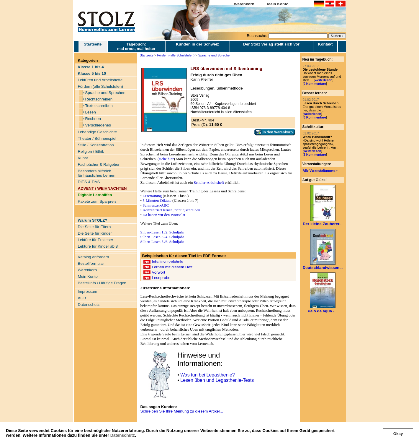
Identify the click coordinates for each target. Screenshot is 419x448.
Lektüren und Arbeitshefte (100, 80)
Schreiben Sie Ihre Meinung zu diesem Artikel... (181, 411)
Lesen (90, 112)
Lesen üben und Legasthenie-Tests (217, 380)
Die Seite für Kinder (95, 233)
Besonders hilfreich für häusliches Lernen (96, 173)
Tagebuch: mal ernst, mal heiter (136, 46)
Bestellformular (91, 263)
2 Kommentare (315, 154)
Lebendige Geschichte (97, 132)
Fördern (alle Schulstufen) (100, 86)
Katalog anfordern (93, 257)
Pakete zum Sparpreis (97, 201)
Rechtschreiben (99, 99)
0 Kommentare (315, 83)
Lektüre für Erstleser (95, 240)
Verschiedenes (98, 125)
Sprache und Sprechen (105, 92)
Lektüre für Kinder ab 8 (98, 246)
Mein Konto (278, 4)
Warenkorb (244, 4)
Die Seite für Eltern (94, 227)
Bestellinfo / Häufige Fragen (102, 283)
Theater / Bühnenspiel (97, 138)
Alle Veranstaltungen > (320, 170)
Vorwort (158, 272)
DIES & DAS (89, 182)
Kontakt (325, 44)
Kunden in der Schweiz (197, 44)
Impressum (87, 291)
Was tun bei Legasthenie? (207, 374)
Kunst (83, 158)
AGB (82, 298)
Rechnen (93, 118)
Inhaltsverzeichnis (167, 261)
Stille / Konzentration (96, 145)
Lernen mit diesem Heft (172, 267)
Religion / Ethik (91, 151)
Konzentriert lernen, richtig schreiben (171, 210)
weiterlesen (323, 80)
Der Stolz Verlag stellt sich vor (271, 44)
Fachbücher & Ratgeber (99, 164)
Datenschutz (122, 435)
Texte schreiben (99, 105)
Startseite (93, 46)
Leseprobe (161, 277)
